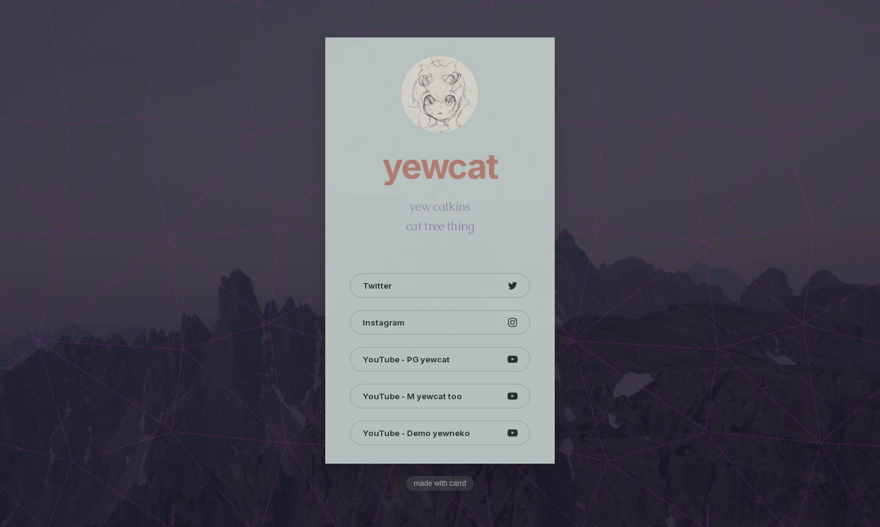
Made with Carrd (440, 484)
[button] (440, 286)
